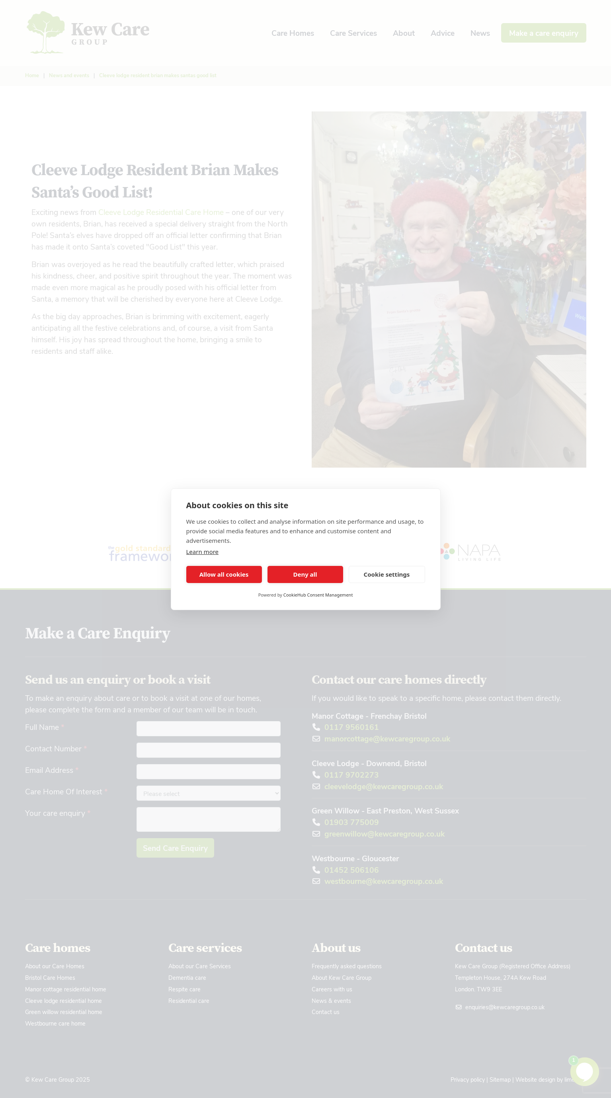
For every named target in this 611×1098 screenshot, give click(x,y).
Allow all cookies (224, 574)
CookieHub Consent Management (318, 595)
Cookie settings (387, 574)
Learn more (202, 552)
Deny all (305, 574)
